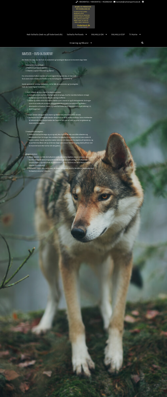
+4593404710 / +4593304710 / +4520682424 (93, 2)
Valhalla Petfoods (75, 34)
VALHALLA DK (97, 34)
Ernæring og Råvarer (79, 43)
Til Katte (133, 34)
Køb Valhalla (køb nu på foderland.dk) (45, 34)
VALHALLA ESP (118, 34)
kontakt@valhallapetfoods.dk (126, 2)
